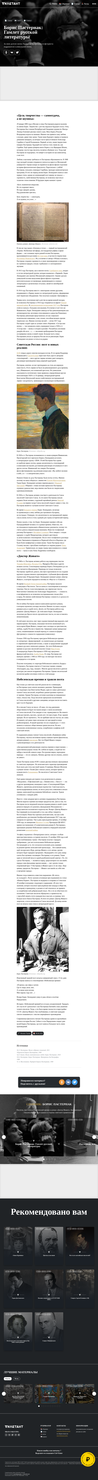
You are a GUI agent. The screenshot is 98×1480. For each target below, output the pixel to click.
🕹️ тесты (43, 1434)
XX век (18, 1119)
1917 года (56, 305)
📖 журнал (44, 1436)
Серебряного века (55, 271)
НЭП (18, 353)
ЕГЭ (37, 1228)
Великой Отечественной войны (35, 584)
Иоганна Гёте (37, 564)
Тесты (7, 1228)
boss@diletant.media (17, 1474)
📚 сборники (44, 1429)
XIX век (18, 1228)
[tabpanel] (34, 1137)
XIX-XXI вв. (80, 1228)
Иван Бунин (55, 649)
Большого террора (30, 510)
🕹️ (85, 4)
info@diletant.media (62, 1435)
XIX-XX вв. (18, 1314)
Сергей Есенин (32, 356)
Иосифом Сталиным (41, 532)
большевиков (33, 772)
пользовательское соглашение (84, 1429)
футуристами (42, 256)
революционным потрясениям (42, 305)
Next (94, 1137)
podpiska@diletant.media (63, 1431)
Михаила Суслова (42, 822)
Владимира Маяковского (26, 258)
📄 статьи (43, 1431)
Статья (8, 20)
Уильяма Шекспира (24, 564)
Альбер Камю (39, 654)
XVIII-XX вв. (48, 1228)
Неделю (7, 1378)
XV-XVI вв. (50, 1386)
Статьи (8, 1119)
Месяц (16, 1378)
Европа (13, 1119)
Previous (4, 1137)
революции (33, 740)
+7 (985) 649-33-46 (26, 1474)
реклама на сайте (81, 1431)
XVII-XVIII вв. (20, 1386)
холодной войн (31, 830)
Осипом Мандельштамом (56, 480)
